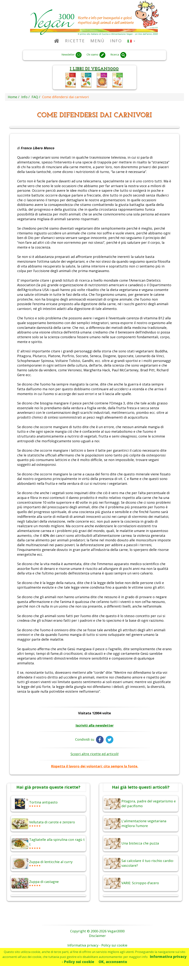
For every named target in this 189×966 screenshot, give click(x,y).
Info (116, 41)
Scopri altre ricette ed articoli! (94, 754)
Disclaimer (97, 935)
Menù (97, 41)
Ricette (75, 41)
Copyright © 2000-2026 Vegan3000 (97, 931)
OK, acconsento (113, 961)
